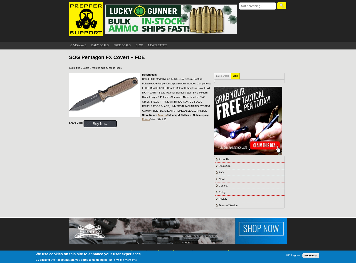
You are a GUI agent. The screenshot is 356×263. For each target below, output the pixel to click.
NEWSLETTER (157, 45)
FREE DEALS (122, 45)
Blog (235, 76)
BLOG (139, 45)
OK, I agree (293, 255)
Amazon (162, 115)
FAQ (221, 172)
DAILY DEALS (100, 45)
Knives (146, 119)
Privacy (223, 198)
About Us (224, 159)
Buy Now (100, 124)
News (222, 179)
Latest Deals (222, 76)
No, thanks (310, 255)
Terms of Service (228, 205)
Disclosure (224, 166)
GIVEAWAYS (78, 45)
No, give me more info (123, 259)
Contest (223, 185)
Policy (222, 192)
